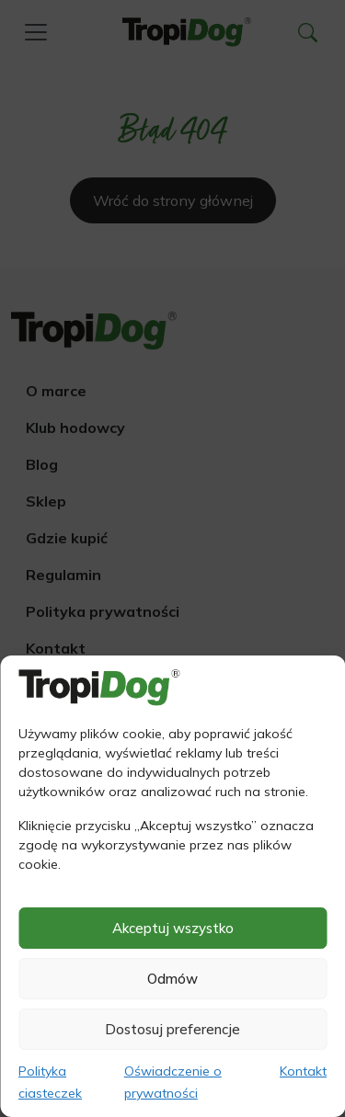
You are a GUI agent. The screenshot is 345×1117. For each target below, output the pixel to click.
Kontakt (303, 1071)
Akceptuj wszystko (173, 928)
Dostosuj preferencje (172, 1029)
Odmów (172, 978)
